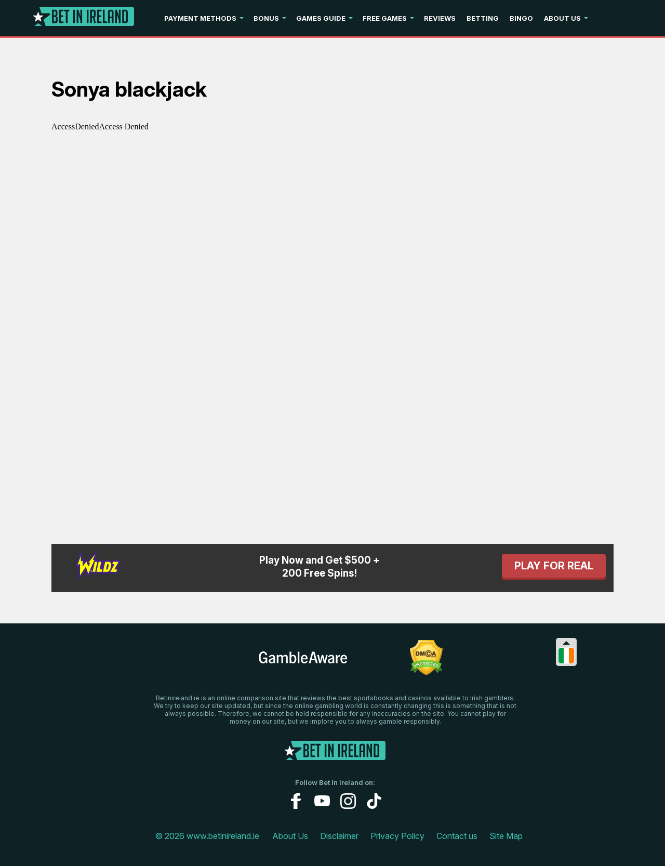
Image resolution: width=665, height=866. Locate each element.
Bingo (521, 18)
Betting (483, 18)
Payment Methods (200, 18)
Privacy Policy (397, 836)
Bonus (266, 18)
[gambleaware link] (303, 663)
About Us (562, 18)
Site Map (506, 836)
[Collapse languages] (566, 642)
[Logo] (83, 18)
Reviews (440, 18)
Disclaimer (339, 836)
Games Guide (320, 18)
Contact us (456, 836)
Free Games (385, 18)
